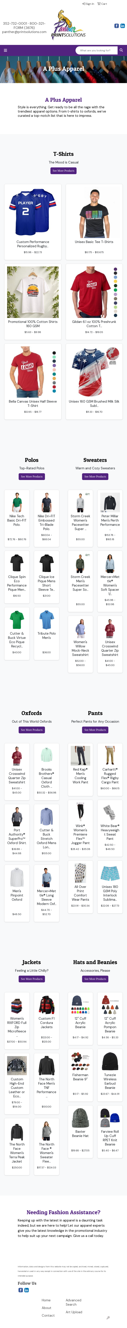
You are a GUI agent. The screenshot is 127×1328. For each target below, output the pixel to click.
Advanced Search (73, 1302)
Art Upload (74, 1312)
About (46, 1308)
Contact (48, 1315)
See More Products (63, 170)
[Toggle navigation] (5, 50)
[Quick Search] (96, 50)
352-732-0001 (15, 23)
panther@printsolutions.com (24, 32)
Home (46, 1300)
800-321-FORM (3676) (29, 25)
